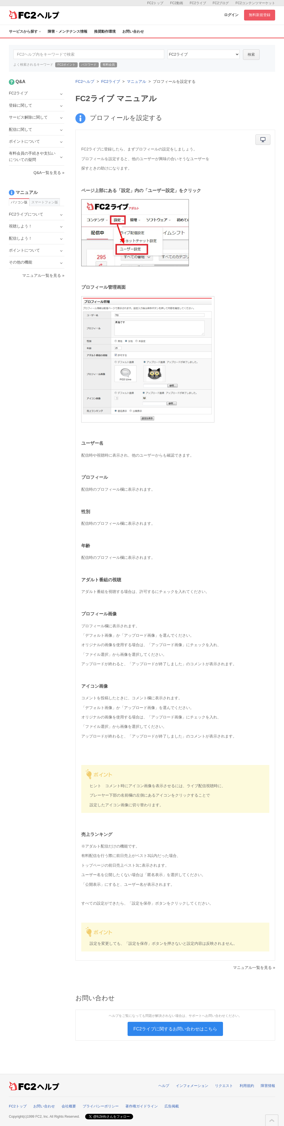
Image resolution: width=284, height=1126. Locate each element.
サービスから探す (25, 31)
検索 (251, 54)
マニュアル (136, 81)
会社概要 (69, 1106)
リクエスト (224, 1086)
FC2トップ (155, 3)
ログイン (231, 15)
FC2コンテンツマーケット (255, 3)
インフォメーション (192, 1086)
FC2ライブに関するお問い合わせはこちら (175, 1029)
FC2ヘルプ (84, 81)
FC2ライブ (198, 3)
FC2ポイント (66, 64)
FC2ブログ (221, 3)
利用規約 (247, 1086)
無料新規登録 (259, 15)
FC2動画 (176, 3)
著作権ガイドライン (141, 1106)
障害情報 (268, 1086)
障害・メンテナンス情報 (67, 31)
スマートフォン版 (44, 202)
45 (204, 54)
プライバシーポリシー (101, 1106)
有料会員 (109, 64)
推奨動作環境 (105, 31)
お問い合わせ (133, 31)
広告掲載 (171, 1106)
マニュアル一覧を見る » (254, 967)
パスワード (89, 64)
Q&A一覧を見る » (49, 172)
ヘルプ (163, 1086)
